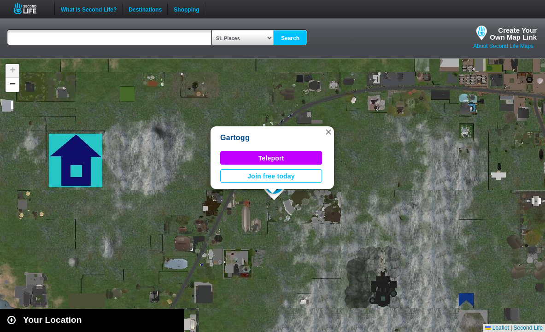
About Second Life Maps (503, 46)
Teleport (271, 158)
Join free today (271, 176)
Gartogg (235, 138)
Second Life (30, 8)
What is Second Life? (89, 8)
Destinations (145, 8)
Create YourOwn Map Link (513, 33)
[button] (328, 131)
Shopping (186, 8)
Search (290, 38)
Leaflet (497, 328)
